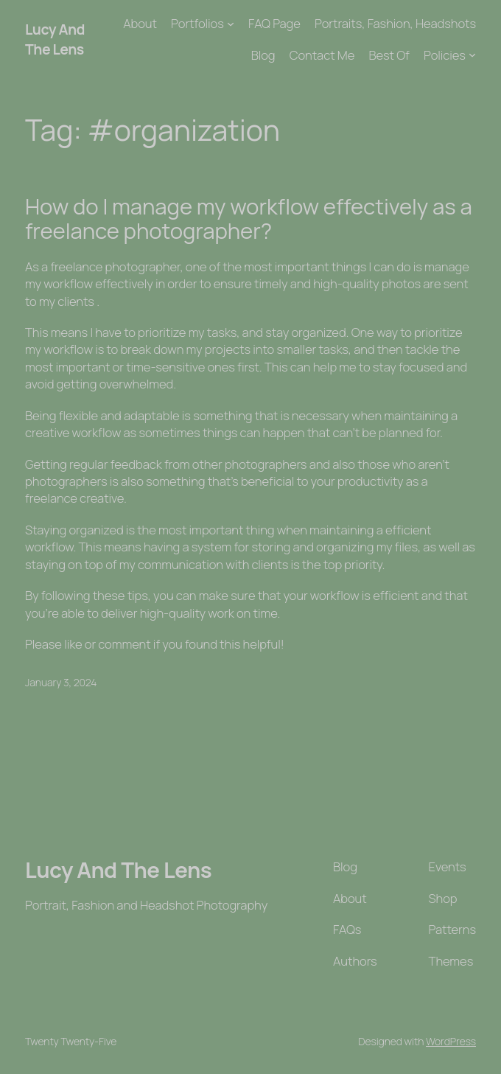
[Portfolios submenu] (230, 23)
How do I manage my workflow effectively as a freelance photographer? (248, 219)
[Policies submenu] (472, 54)
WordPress (451, 1041)
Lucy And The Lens (55, 39)
